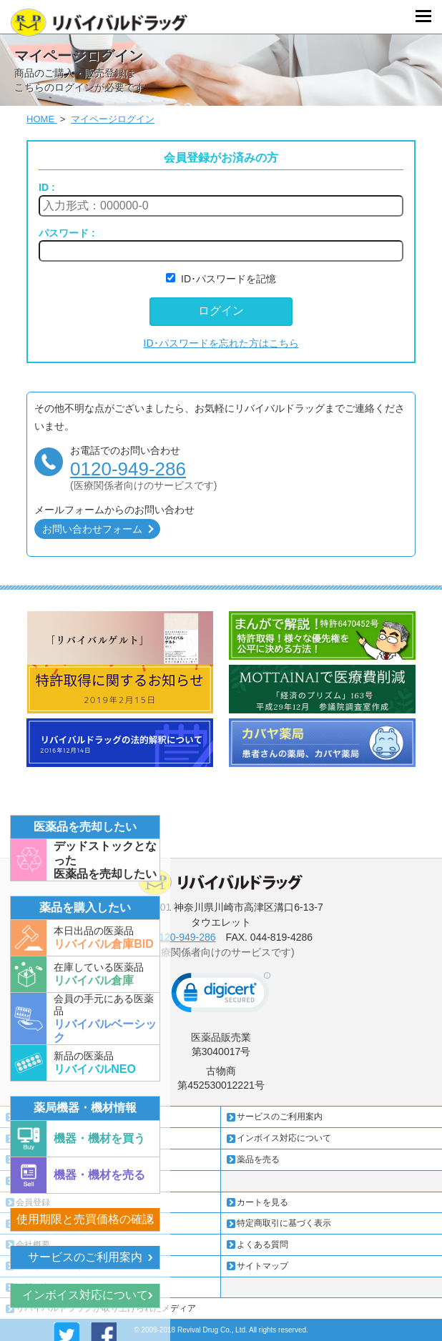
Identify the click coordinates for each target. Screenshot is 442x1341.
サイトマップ (262, 1266)
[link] (221, 995)
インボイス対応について (85, 1295)
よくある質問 (262, 1244)
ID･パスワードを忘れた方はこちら (221, 343)
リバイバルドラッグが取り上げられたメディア (106, 1308)
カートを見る (262, 1202)
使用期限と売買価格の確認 (85, 1219)
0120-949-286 (128, 469)
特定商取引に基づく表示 (284, 1223)
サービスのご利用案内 (85, 1257)
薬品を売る (258, 1159)
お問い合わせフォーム (92, 529)
